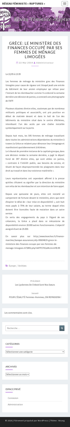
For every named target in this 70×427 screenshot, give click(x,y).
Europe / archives (17, 265)
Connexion (13, 398)
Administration (15, 404)
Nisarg (61, 420)
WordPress (43, 420)
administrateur (45, 62)
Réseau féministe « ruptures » (23, 3)
